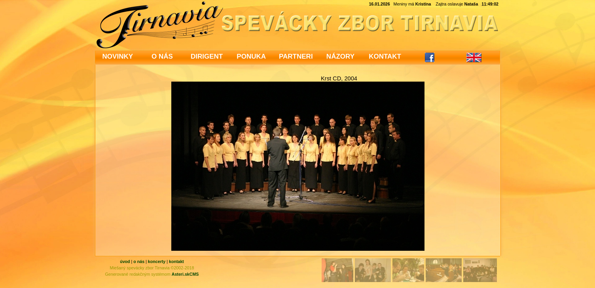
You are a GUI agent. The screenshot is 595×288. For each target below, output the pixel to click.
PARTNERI (296, 56)
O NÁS (162, 56)
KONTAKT (385, 56)
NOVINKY (117, 56)
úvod (125, 261)
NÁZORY (340, 56)
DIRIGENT (207, 56)
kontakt (176, 261)
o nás (138, 261)
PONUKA (251, 56)
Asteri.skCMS (185, 274)
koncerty (156, 261)
